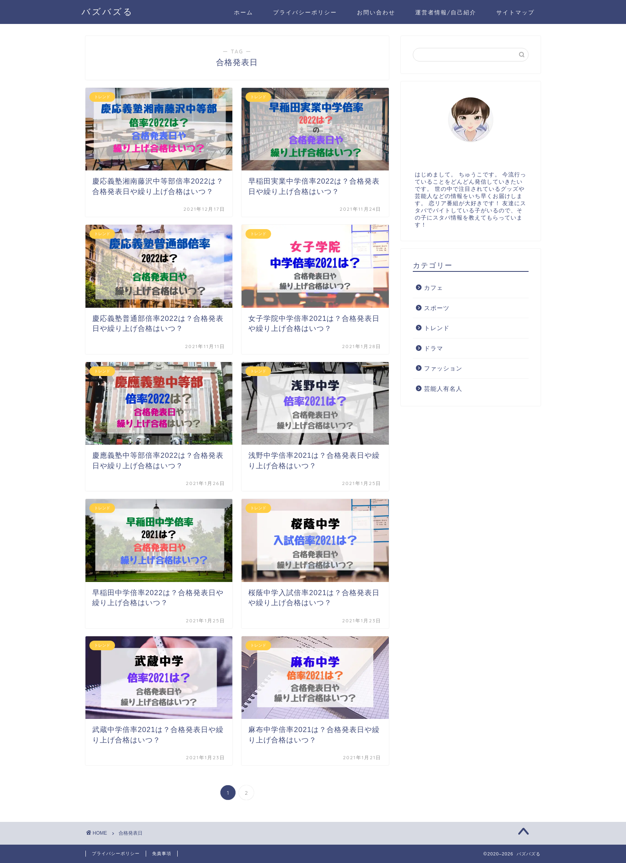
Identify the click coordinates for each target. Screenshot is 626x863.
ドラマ (433, 348)
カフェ (433, 287)
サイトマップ (515, 12)
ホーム (243, 12)
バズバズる (107, 11)
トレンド (437, 328)
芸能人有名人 (443, 388)
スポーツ (437, 308)
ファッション (443, 368)
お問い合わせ (376, 12)
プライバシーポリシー (305, 12)
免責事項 (161, 853)
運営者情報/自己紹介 (445, 12)
